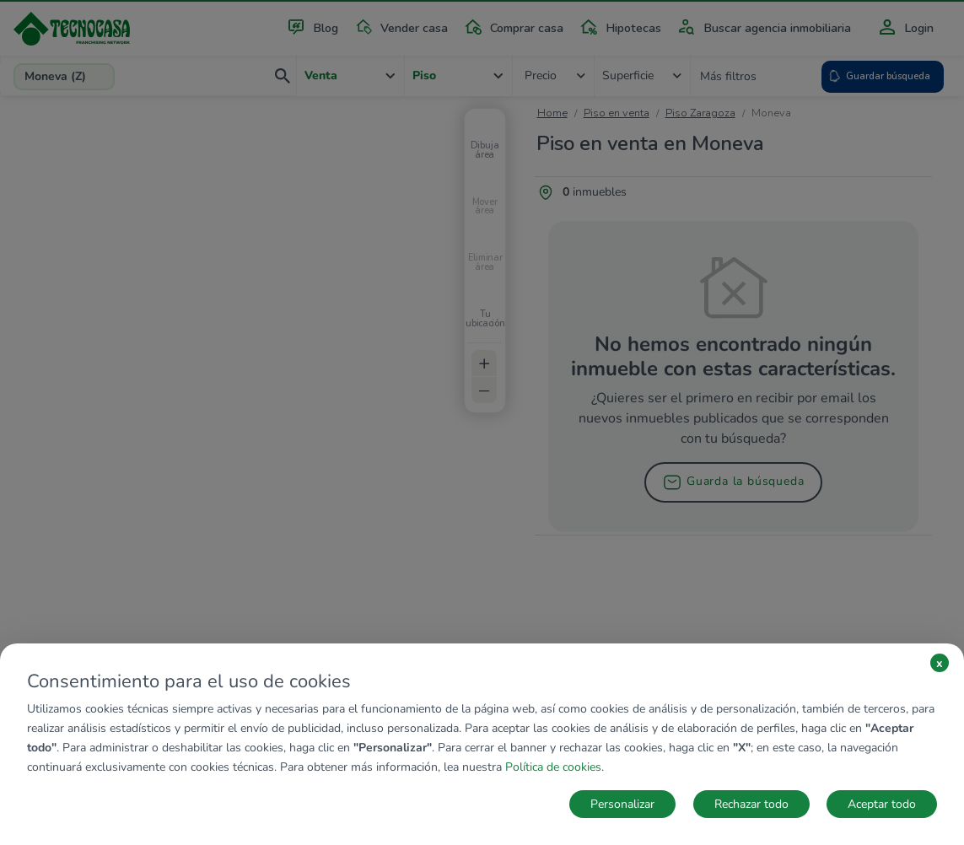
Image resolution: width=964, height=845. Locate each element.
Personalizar (622, 804)
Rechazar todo (751, 804)
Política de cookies (553, 767)
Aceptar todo (882, 804)
